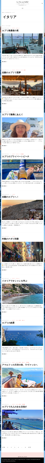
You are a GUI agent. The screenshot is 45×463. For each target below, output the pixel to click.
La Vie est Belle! (22, 2)
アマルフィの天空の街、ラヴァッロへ (21, 364)
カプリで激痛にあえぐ (13, 114)
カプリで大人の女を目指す (15, 406)
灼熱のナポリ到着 (11, 238)
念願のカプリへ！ (11, 196)
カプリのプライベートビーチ (17, 156)
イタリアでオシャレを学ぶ (15, 280)
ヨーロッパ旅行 (18, 320)
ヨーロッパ (17, 28)
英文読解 (27, 362)
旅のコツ (23, 320)
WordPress (13, 461)
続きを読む (4, 61)
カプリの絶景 (9, 322)
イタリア (13, 28)
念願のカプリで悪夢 (12, 72)
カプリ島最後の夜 (11, 30)
